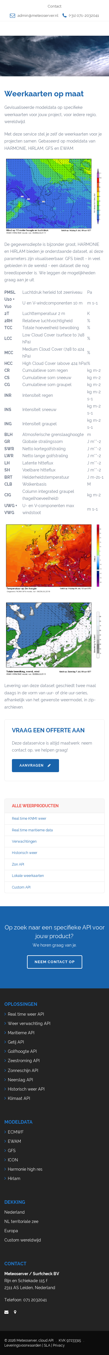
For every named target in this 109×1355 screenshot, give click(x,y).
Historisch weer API (26, 1089)
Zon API (18, 864)
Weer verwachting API (29, 1023)
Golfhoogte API (22, 1051)
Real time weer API (26, 1014)
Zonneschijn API (23, 1070)
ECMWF (16, 1132)
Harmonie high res (25, 1169)
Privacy (59, 1345)
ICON (13, 1160)
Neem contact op (55, 962)
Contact (54, 6)
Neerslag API (20, 1079)
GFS (12, 1150)
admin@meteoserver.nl (37, 15)
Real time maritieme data (32, 830)
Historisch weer (24, 853)
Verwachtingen (24, 841)
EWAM (14, 1141)
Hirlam (14, 1178)
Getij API (16, 1042)
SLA (47, 1345)
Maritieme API (21, 1032)
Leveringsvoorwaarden (22, 1345)
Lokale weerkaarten (28, 876)
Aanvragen (35, 765)
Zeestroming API (24, 1060)
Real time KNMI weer (29, 819)
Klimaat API (19, 1098)
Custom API (21, 887)
